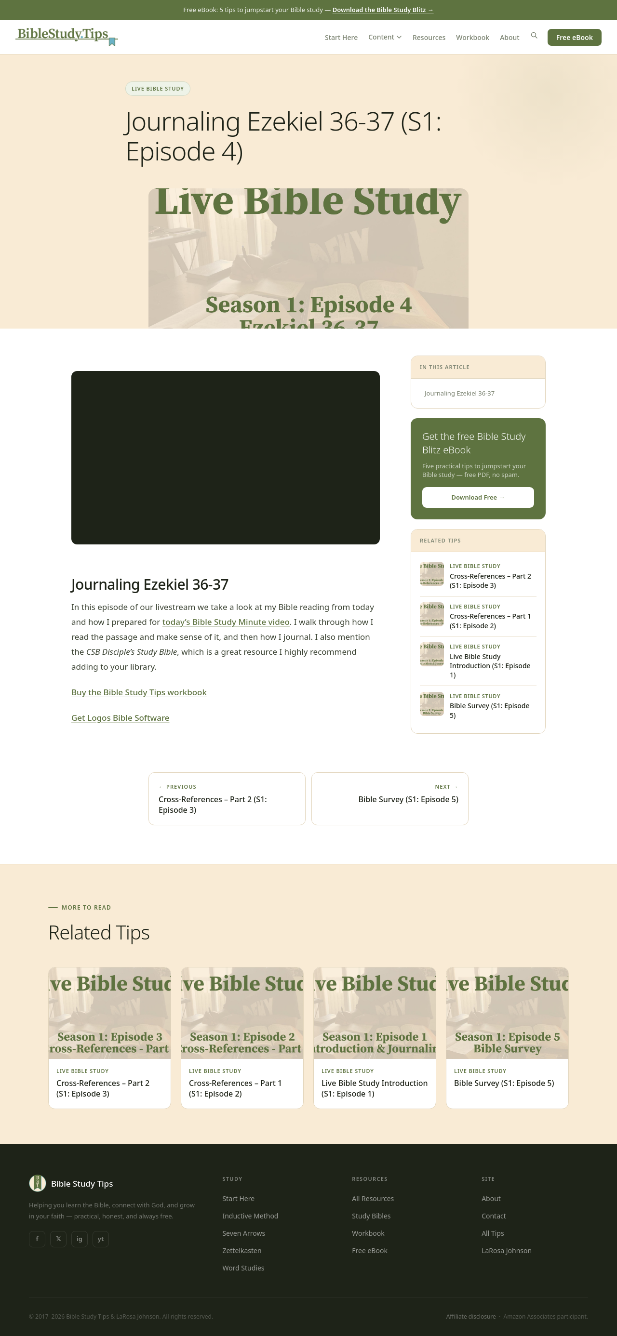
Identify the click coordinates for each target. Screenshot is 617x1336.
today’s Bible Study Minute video (226, 621)
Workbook (472, 37)
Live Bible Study (158, 88)
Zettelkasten (241, 1250)
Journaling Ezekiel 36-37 (460, 393)
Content (385, 36)
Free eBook (574, 37)
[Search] (534, 35)
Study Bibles (371, 1215)
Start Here (341, 37)
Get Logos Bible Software (120, 717)
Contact (494, 1215)
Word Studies (243, 1267)
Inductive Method (250, 1215)
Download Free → (478, 497)
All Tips (493, 1233)
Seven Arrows (243, 1233)
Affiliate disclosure (471, 1316)
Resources (429, 37)
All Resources (373, 1198)
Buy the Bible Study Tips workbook (139, 692)
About (510, 37)
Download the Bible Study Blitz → (383, 9)
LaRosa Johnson (507, 1250)
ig (79, 1238)
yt (100, 1238)
